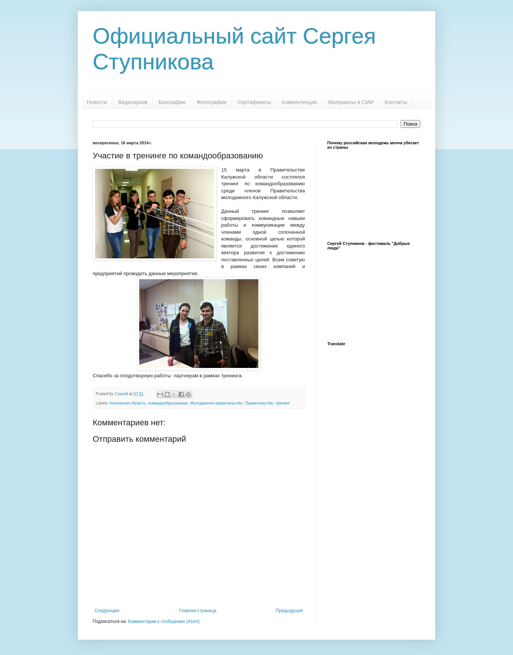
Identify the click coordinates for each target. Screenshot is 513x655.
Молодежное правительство (216, 403)
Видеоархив (132, 102)
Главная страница (198, 610)
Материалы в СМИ (350, 102)
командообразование (168, 403)
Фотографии (211, 102)
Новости (97, 102)
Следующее (107, 610)
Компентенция (299, 102)
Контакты (396, 102)
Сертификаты (254, 102)
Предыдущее (289, 610)
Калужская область (128, 403)
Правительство (259, 403)
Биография (172, 102)
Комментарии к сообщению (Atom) (164, 621)
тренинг (282, 403)
